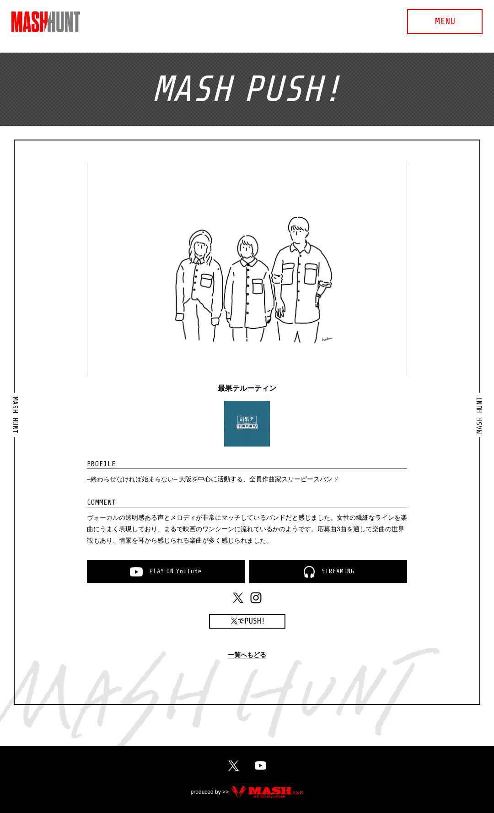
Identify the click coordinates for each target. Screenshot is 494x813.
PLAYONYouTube (176, 571)
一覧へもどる (247, 654)
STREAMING (338, 571)
